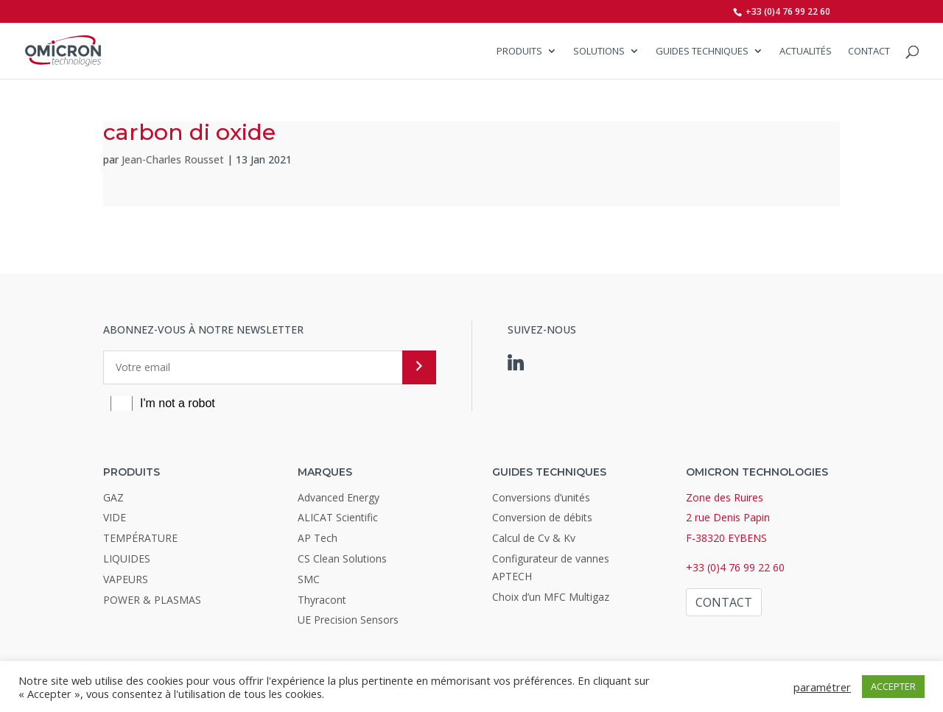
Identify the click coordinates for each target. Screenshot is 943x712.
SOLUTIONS (599, 51)
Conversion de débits (542, 517)
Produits (519, 51)
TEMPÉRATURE (140, 538)
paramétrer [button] (822, 687)
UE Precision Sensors (348, 620)
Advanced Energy (338, 497)
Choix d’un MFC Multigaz (550, 597)
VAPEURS (125, 579)
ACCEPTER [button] (893, 686)
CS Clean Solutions (342, 558)
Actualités (805, 51)
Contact (869, 51)
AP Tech (317, 538)
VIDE (114, 517)
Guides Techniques (702, 51)
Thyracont (322, 600)
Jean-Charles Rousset (173, 159)
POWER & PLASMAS (152, 600)
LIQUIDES (126, 558)
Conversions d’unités (541, 497)
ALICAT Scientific (338, 517)
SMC (309, 579)
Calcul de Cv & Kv (533, 538)
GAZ (113, 497)
